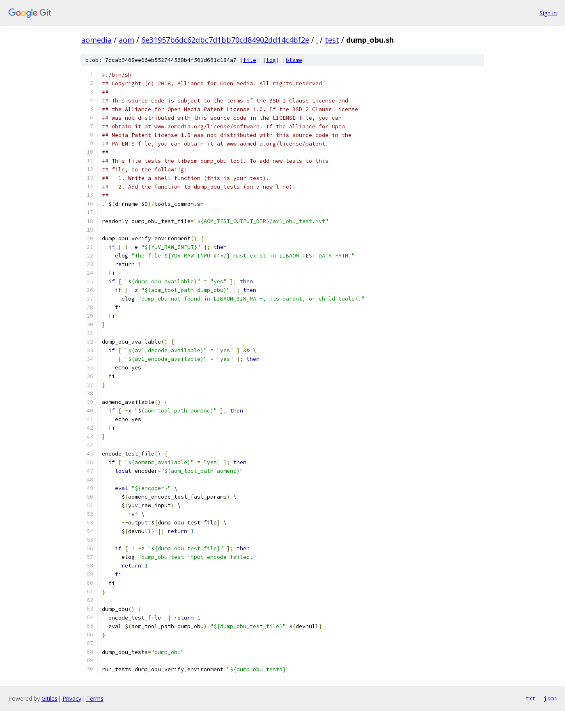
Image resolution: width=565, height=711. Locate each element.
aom (126, 40)
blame (294, 60)
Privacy (71, 698)
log (271, 60)
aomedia (96, 40)
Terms (94, 698)
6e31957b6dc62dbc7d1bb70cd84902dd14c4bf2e (225, 40)
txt (530, 698)
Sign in (548, 13)
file (249, 60)
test (332, 40)
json (550, 698)
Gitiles (49, 698)
